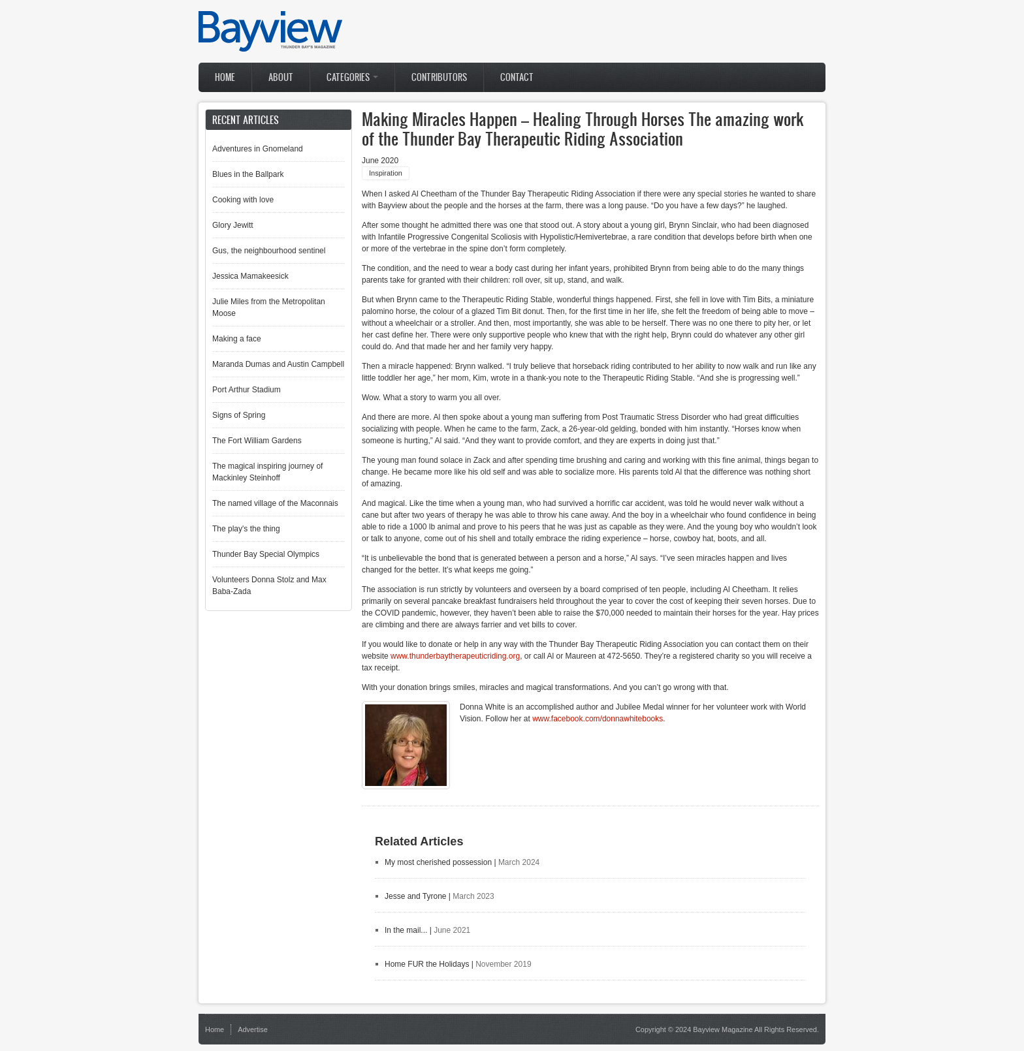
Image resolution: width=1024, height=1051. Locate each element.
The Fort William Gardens (257, 440)
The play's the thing (246, 528)
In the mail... (406, 930)
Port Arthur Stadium (246, 389)
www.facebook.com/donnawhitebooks (597, 718)
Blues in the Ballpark (247, 174)
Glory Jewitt (232, 225)
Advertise (253, 1029)
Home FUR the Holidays (427, 964)
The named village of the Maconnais (275, 503)
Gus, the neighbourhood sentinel (268, 250)
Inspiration (385, 173)
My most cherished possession (438, 862)
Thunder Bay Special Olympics (265, 554)
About (280, 77)
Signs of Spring (238, 415)
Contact (517, 77)
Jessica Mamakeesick (250, 276)
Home (225, 77)
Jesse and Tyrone (416, 896)
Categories (352, 77)
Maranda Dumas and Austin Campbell (278, 364)
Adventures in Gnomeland (257, 148)
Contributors (439, 77)
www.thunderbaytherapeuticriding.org (455, 656)
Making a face (236, 338)
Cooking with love (243, 199)
